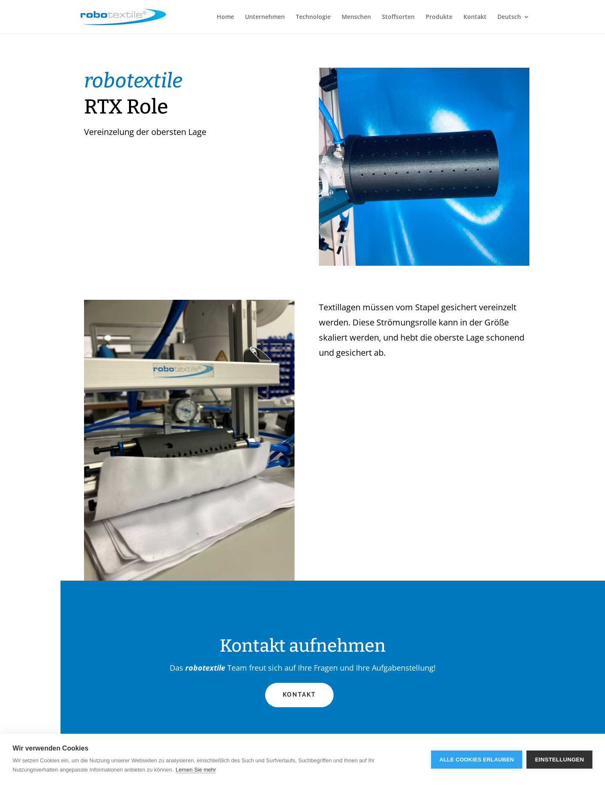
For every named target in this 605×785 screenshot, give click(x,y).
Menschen (356, 17)
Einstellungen (559, 759)
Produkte (439, 17)
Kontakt (475, 17)
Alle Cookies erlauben (476, 759)
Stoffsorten (398, 17)
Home (225, 17)
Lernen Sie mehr (196, 769)
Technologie (313, 17)
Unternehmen (265, 17)
